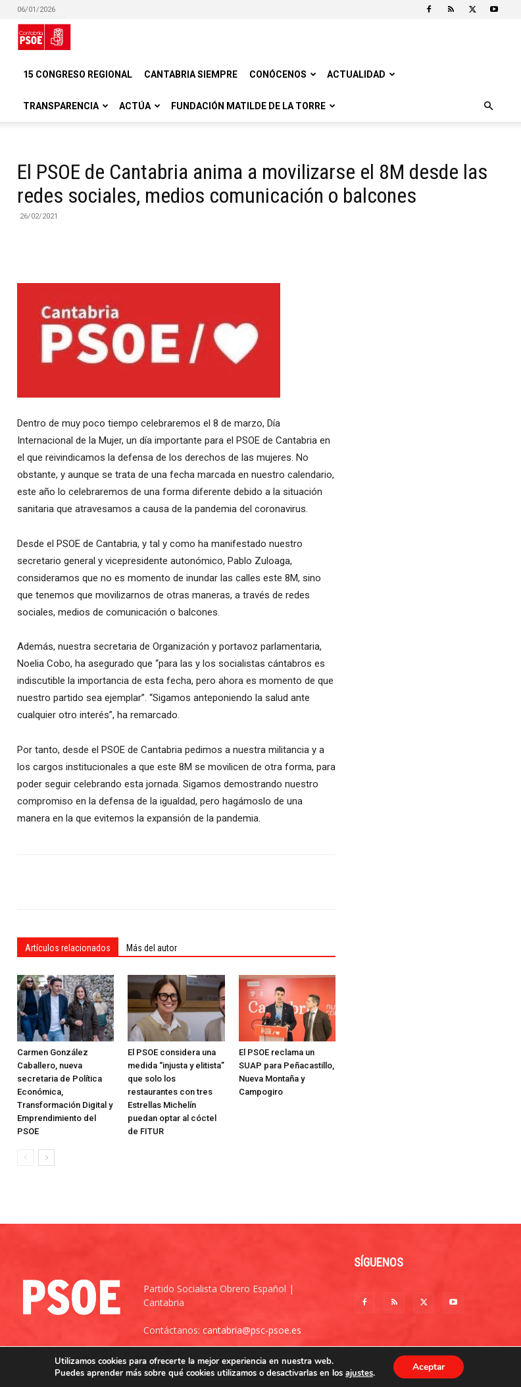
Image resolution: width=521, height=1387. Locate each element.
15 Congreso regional (77, 74)
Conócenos (282, 74)
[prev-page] (25, 1157)
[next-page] (46, 1157)
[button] (488, 106)
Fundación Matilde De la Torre (253, 106)
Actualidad (361, 74)
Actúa (140, 106)
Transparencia (66, 106)
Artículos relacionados (68, 948)
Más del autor (151, 948)
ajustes (358, 1372)
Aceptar (428, 1366)
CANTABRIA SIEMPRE (190, 74)
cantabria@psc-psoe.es (252, 1330)
